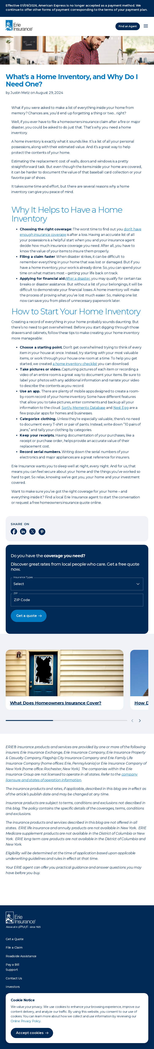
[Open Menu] (145, 26)
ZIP (15, 593)
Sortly (66, 408)
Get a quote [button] (26, 616)
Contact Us (14, 978)
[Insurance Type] (77, 584)
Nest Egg (121, 408)
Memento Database (89, 408)
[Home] (20, 25)
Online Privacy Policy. (26, 1021)
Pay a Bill (12, 965)
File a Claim (14, 947)
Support (12, 970)
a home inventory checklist (75, 364)
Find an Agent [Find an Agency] (128, 26)
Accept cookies (30, 1033)
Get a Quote (15, 939)
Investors (13, 987)
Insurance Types (23, 577)
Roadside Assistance (21, 956)
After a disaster (78, 279)
